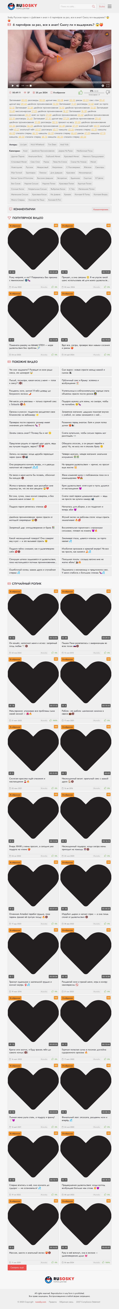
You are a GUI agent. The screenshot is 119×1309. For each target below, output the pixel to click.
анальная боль (35, 156)
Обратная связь (66, 1301)
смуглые (87, 178)
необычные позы (84, 150)
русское (29, 167)
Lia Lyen (23, 144)
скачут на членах (79, 161)
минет (93, 161)
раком (46, 161)
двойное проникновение (43, 150)
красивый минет (71, 156)
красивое (70, 172)
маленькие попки (86, 189)
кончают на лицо (36, 199)
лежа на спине (60, 161)
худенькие (75, 178)
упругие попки (48, 183)
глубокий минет (53, 156)
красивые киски (39, 194)
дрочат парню (17, 156)
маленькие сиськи (19, 194)
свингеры (99, 167)
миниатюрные (85, 172)
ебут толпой (16, 172)
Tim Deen (52, 144)
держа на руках (65, 150)
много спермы (18, 199)
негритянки (57, 167)
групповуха (30, 172)
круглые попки (84, 183)
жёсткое (87, 167)
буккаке (67, 194)
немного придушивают (93, 156)
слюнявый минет (19, 161)
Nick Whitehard (37, 144)
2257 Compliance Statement (88, 1301)
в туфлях (99, 178)
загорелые (62, 178)
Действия (35, 17)
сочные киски (17, 189)
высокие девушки (45, 178)
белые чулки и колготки (22, 178)
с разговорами (73, 167)
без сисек (15, 183)
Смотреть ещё (17, 1267)
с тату (72, 189)
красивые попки (66, 183)
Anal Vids (64, 144)
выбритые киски (58, 189)
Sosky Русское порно (18, 17)
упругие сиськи (31, 183)
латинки (42, 172)
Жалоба (44, 287)
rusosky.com (40, 1301)
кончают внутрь (101, 194)
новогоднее (16, 167)
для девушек (56, 172)
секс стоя (35, 161)
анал (45, 17)
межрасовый (42, 167)
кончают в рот (54, 199)
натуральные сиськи (37, 189)
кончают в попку (82, 194)
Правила (53, 1301)
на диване (55, 194)
